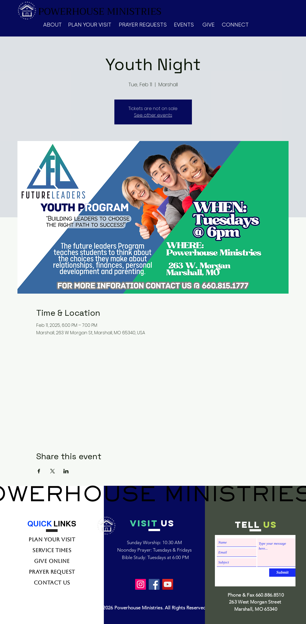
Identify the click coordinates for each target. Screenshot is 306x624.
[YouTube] (167, 584)
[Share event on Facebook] (39, 471)
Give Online (52, 561)
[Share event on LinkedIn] (66, 471)
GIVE (208, 25)
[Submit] (282, 572)
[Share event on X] (52, 471)
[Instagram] (140, 584)
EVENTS (184, 25)
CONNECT (235, 25)
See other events (153, 115)
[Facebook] (154, 584)
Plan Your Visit (52, 539)
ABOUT (52, 25)
